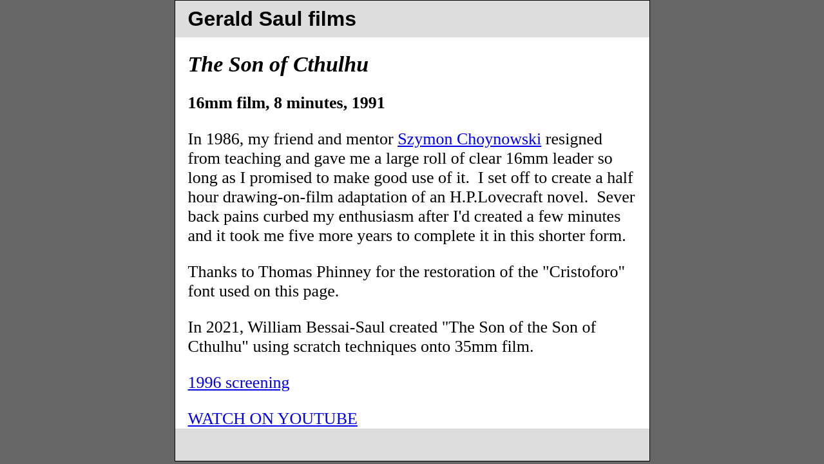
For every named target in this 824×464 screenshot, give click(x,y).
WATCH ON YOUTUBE (273, 418)
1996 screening (239, 382)
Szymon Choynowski (469, 139)
